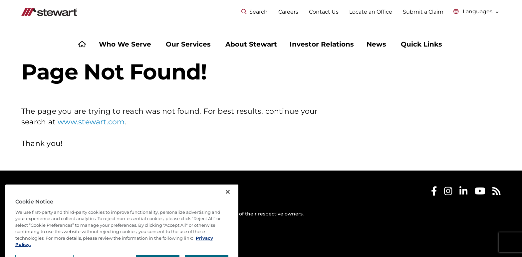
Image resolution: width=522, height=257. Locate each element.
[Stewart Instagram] (448, 193)
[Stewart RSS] (496, 193)
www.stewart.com (91, 121)
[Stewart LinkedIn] (463, 193)
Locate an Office (370, 12)
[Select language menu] (476, 11)
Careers (288, 12)
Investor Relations (322, 44)
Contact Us (324, 12)
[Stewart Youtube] (480, 193)
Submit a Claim (423, 12)
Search (254, 12)
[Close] (227, 206)
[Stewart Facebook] (434, 193)
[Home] (82, 45)
